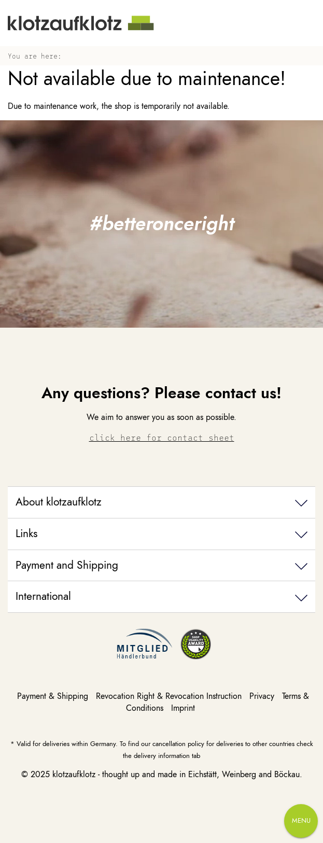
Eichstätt (202, 774)
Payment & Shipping (54, 696)
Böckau (287, 774)
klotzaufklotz (73, 774)
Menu (301, 820)
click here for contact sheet (161, 437)
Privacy (263, 696)
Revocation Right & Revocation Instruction (170, 696)
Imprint (183, 708)
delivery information (162, 755)
